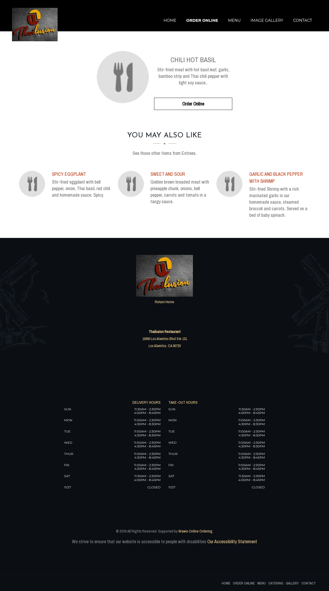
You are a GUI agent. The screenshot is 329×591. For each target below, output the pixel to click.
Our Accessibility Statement (231, 541)
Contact (302, 20)
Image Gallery (267, 20)
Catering (275, 583)
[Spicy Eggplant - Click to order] (33, 184)
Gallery (292, 583)
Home (169, 20)
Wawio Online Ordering (195, 531)
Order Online (202, 20)
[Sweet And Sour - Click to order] (132, 184)
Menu (234, 20)
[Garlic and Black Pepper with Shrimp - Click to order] (230, 184)
